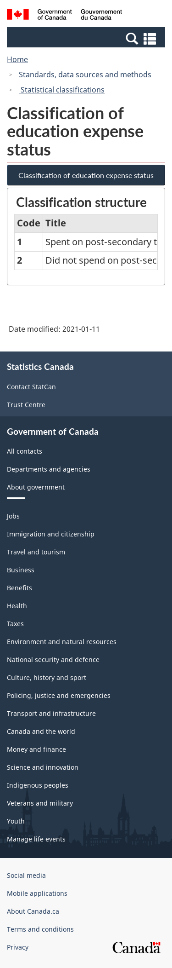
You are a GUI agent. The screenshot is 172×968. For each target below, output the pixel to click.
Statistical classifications (62, 90)
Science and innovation (42, 767)
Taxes (15, 623)
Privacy (17, 947)
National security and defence (53, 659)
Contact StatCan (31, 386)
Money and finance (36, 749)
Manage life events (36, 839)
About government (36, 487)
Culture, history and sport (46, 677)
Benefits (19, 587)
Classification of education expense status (86, 175)
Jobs (13, 516)
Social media (26, 875)
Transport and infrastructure (51, 713)
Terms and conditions (40, 929)
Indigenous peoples (37, 785)
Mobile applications (37, 893)
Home (17, 59)
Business (20, 569)
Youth (16, 821)
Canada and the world (41, 731)
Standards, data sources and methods (85, 74)
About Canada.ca (33, 911)
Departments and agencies (48, 469)
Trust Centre (26, 404)
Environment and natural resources (62, 641)
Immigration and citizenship (50, 534)
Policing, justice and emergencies (59, 695)
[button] (87, 38)
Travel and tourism (36, 551)
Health (17, 605)
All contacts (24, 451)
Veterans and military (40, 803)
